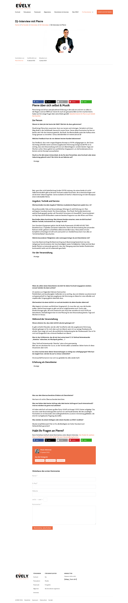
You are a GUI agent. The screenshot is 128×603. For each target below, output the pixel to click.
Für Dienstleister (86, 12)
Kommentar (37, 504)
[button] (38, 101)
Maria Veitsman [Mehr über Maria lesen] (19, 60)
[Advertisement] (64, 81)
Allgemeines (47, 12)
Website (35, 491)
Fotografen (48, 585)
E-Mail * (35, 483)
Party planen (27, 12)
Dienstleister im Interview (61, 12)
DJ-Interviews (50, 460)
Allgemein (36, 588)
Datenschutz (43, 600)
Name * (34, 476)
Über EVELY (75, 12)
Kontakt (51, 600)
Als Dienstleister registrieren (52, 588)
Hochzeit (17, 12)
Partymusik (37, 12)
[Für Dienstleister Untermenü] (92, 12)
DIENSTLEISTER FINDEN (105, 12)
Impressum (35, 600)
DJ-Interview (40, 460)
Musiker (47, 581)
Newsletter (27, 600)
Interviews (60, 460)
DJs (46, 577)
